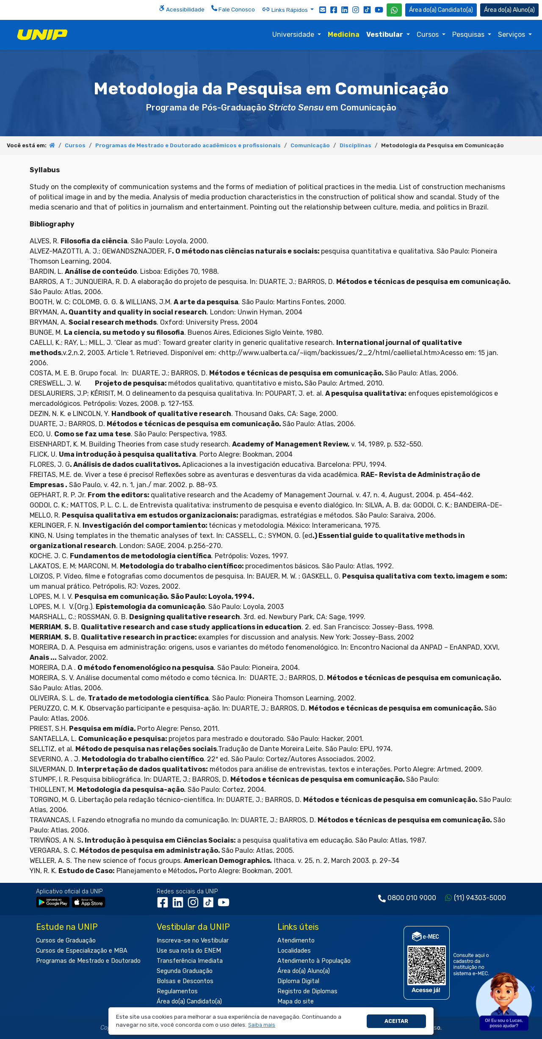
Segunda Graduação (185, 971)
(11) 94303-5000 (480, 898)
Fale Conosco (233, 9)
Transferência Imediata (190, 961)
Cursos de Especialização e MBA (81, 950)
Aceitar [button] (396, 1021)
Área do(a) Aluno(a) (303, 971)
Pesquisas (469, 34)
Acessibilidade (182, 9)
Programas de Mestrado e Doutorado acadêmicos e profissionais (188, 145)
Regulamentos (177, 991)
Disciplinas (355, 145)
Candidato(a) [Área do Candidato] (441, 10)
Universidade (294, 34)
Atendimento (296, 940)
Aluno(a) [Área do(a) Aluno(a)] (509, 10)
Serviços (512, 34)
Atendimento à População (314, 961)
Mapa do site (295, 1001)
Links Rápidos (285, 9)
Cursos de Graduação (66, 940)
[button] (262, 1025)
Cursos (428, 34)
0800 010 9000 (411, 898)
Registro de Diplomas (307, 991)
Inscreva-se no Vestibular (193, 940)
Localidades (294, 950)
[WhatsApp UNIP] (394, 10)
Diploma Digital (298, 981)
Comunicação (310, 145)
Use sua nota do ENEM (189, 950)
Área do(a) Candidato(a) (189, 1001)
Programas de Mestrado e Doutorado (88, 961)
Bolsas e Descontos (185, 981)
